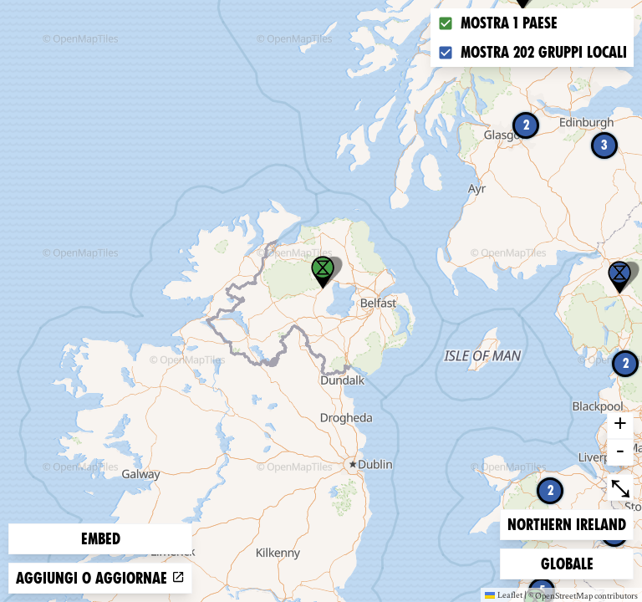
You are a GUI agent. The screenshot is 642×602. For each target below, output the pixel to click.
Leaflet (503, 594)
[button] (619, 277)
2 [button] (526, 125)
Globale (567, 562)
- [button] (620, 452)
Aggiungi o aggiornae (100, 578)
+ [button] (620, 425)
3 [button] (604, 145)
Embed (100, 539)
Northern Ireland (566, 523)
